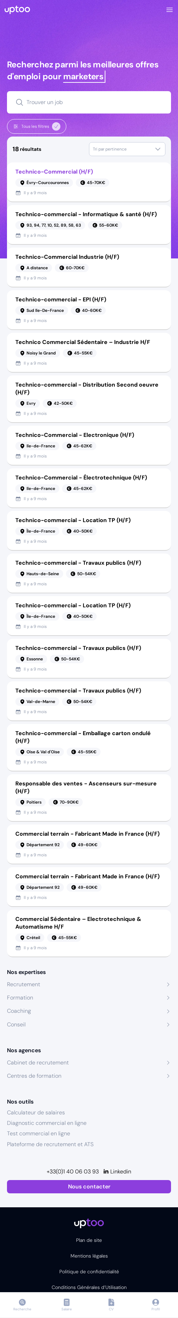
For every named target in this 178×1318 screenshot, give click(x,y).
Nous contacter (89, 1186)
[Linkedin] (117, 1172)
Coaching (19, 1011)
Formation (20, 997)
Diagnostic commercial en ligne (47, 1123)
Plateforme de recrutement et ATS (50, 1144)
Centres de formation (34, 1075)
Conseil (16, 1024)
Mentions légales (89, 1256)
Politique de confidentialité (89, 1271)
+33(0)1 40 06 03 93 (73, 1171)
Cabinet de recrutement (38, 1062)
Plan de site (89, 1240)
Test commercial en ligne (38, 1133)
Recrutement (23, 984)
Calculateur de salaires (36, 1112)
